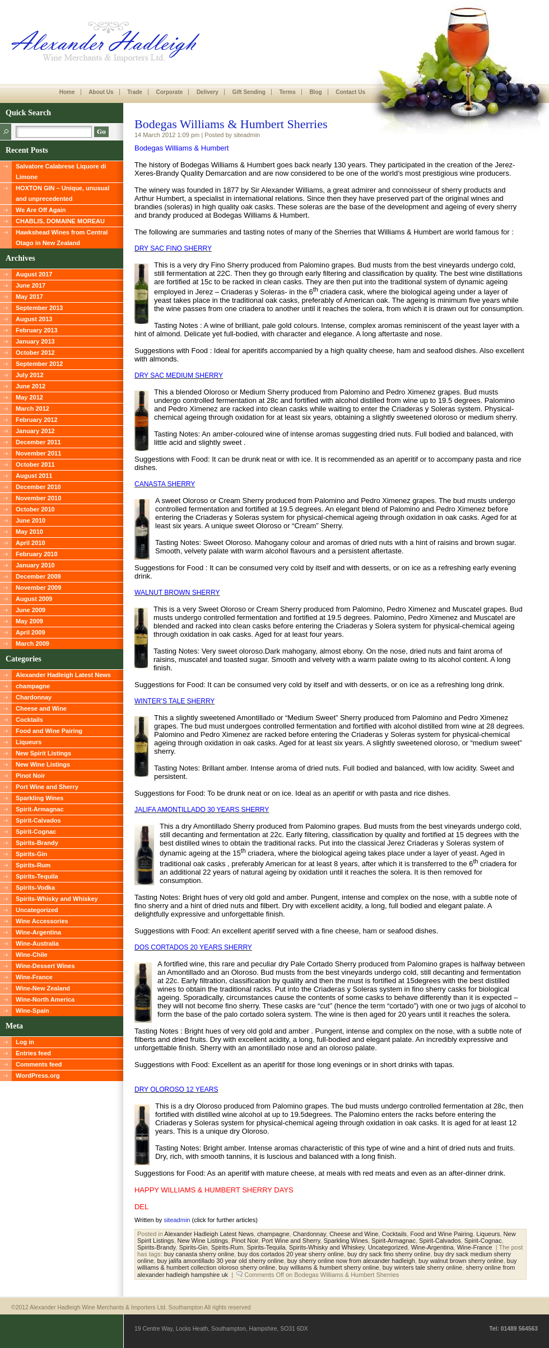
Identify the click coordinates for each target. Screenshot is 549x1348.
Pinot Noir (30, 775)
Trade (134, 92)
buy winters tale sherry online (422, 1267)
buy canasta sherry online (199, 1254)
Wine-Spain (32, 1010)
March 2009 (32, 643)
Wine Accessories (42, 921)
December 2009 (38, 576)
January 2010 (35, 565)
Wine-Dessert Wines (45, 965)
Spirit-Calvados (38, 820)
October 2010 (35, 509)
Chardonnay (34, 697)
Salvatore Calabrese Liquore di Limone (61, 171)
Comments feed (39, 1064)
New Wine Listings (43, 764)
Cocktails (29, 719)
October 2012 (35, 352)
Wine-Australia (37, 943)
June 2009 (30, 610)
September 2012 (39, 363)
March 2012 (32, 408)
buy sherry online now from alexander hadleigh (351, 1260)
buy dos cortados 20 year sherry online (291, 1254)
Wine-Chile (32, 954)
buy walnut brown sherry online (461, 1260)
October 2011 (35, 464)
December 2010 (38, 486)
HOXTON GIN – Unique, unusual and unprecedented (62, 193)
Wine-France (34, 977)
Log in (25, 1042)
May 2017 (29, 296)
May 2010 (29, 531)
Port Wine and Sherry (47, 786)
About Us (101, 92)
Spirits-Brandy (37, 842)
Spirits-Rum (33, 865)
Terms (287, 92)
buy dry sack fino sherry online (389, 1254)
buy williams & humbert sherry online (329, 1267)
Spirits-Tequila (37, 876)
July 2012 (30, 375)
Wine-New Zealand (43, 988)
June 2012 (30, 386)
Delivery (207, 92)
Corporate (169, 92)
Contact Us (350, 92)
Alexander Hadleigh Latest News (63, 674)
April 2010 (30, 542)
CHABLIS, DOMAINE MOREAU (60, 221)
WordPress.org (38, 1075)
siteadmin (177, 1220)
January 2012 (35, 431)
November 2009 (38, 587)
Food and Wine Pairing (49, 730)
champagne (33, 686)
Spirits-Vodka (35, 887)
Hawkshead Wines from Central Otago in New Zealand (62, 237)
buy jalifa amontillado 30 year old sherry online (220, 1260)
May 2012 (29, 397)
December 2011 (38, 442)
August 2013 (34, 319)
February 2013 (37, 330)
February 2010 (37, 554)
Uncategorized (37, 910)
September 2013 (39, 307)
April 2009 (30, 632)
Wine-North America (45, 999)
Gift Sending (248, 92)
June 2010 (30, 520)
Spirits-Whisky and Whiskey (57, 898)
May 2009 (29, 621)
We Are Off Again (41, 209)
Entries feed (33, 1053)
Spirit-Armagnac (40, 809)
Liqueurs (28, 742)
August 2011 (34, 475)
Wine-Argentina (38, 932)
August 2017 (34, 274)
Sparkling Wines (39, 798)
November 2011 (38, 453)
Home (67, 92)
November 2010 (38, 498)
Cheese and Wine (41, 708)
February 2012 (37, 419)
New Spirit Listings (43, 753)
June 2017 (30, 285)
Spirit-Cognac (36, 831)
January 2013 (35, 341)
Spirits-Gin (31, 854)
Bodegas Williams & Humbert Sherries (231, 124)
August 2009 (34, 598)
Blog (315, 92)
